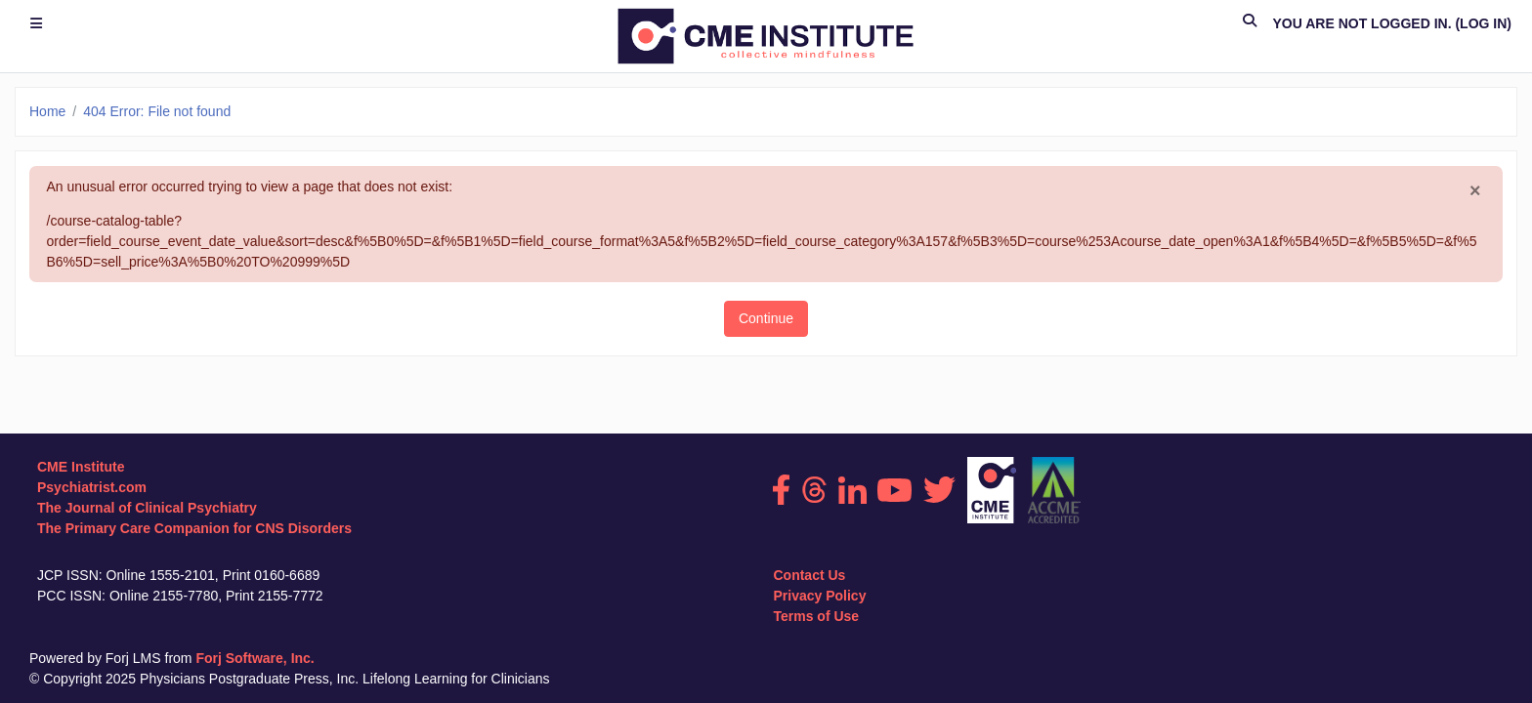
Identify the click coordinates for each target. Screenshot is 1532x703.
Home (47, 111)
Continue (766, 318)
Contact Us (809, 575)
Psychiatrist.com (92, 487)
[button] (1249, 24)
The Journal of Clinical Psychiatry (147, 508)
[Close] (1475, 191)
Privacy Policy (819, 595)
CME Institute (80, 467)
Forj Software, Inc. (254, 658)
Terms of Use (816, 616)
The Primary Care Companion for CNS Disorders (194, 528)
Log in (1483, 23)
